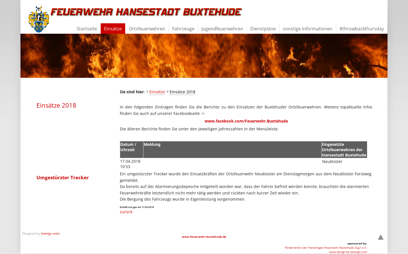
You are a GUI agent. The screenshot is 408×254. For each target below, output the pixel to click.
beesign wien (50, 233)
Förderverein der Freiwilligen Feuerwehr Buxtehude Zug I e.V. (326, 248)
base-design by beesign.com (348, 252)
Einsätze (157, 91)
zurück (126, 211)
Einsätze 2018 (182, 91)
